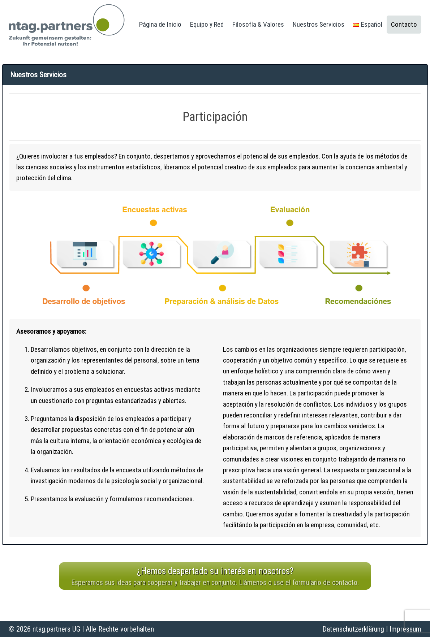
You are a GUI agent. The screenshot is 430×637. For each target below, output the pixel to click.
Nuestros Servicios (318, 24)
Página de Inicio (160, 24)
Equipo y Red (207, 24)
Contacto (404, 24)
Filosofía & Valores (258, 24)
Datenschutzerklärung (353, 629)
